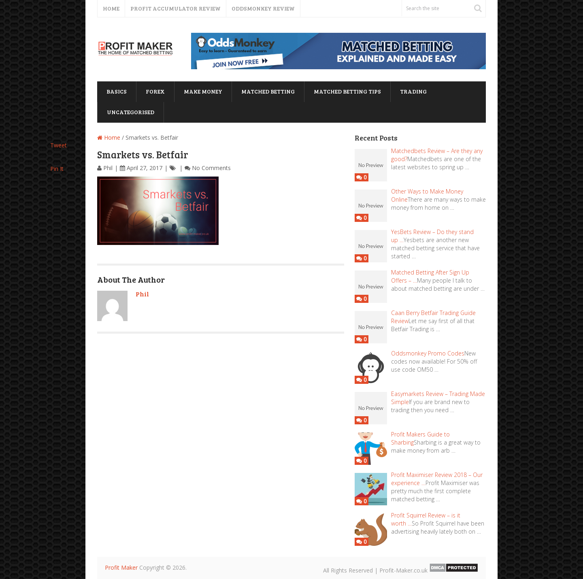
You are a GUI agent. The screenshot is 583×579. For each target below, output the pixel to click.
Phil (108, 168)
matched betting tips (347, 91)
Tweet (58, 145)
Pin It (57, 168)
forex (155, 91)
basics (116, 91)
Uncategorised (130, 112)
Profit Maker (121, 567)
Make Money (203, 91)
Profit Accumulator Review (175, 8)
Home (111, 8)
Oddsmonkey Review (263, 8)
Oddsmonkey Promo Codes (427, 353)
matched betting (268, 91)
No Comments (211, 168)
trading (413, 91)
